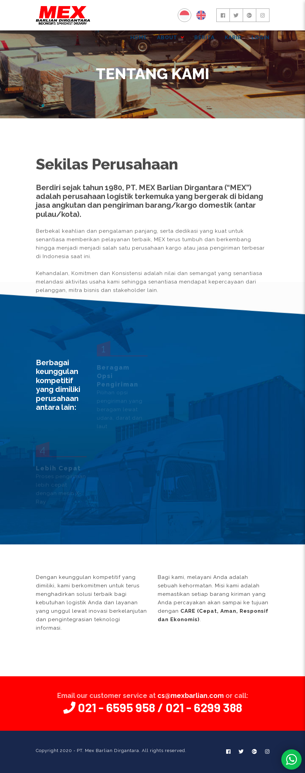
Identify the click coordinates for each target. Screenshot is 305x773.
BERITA (204, 37)
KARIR (233, 37)
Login (260, 37)
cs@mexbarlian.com (190, 696)
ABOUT (170, 37)
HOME (138, 37)
